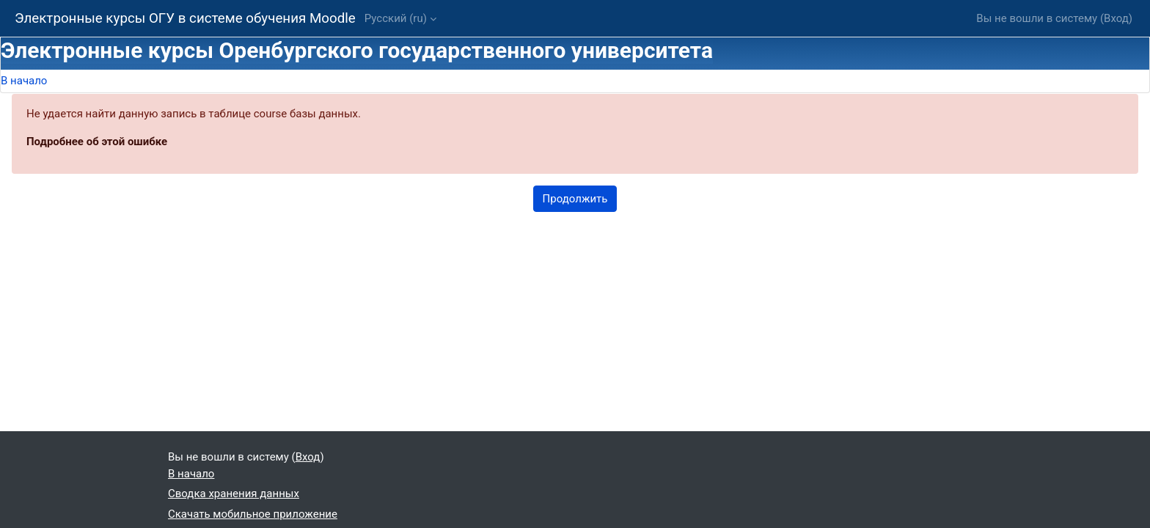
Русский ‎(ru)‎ (396, 18)
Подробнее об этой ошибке (96, 141)
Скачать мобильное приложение (252, 514)
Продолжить (575, 198)
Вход (1116, 18)
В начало (24, 80)
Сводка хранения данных (233, 493)
